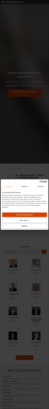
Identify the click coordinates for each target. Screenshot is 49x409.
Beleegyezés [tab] (9, 186)
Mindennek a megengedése (24, 214)
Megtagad (24, 226)
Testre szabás (24, 220)
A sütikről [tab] (40, 186)
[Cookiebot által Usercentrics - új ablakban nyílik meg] (39, 182)
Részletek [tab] (24, 186)
